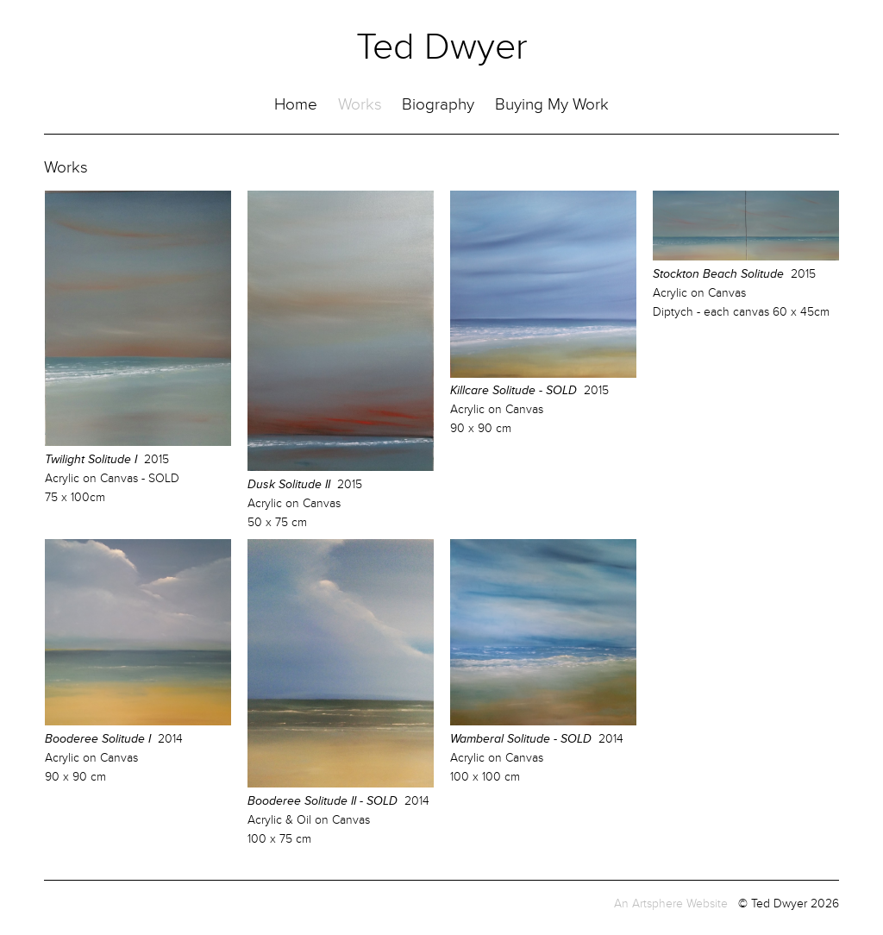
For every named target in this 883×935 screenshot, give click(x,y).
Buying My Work (552, 105)
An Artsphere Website (671, 903)
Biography (438, 105)
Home (295, 105)
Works (360, 105)
